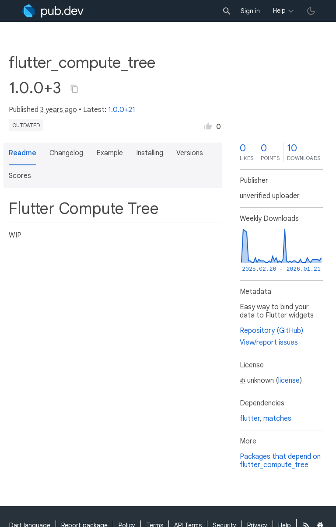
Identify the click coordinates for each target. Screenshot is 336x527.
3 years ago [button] (58, 109)
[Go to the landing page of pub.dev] (53, 10)
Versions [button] (189, 153)
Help (279, 10)
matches (277, 418)
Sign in (250, 11)
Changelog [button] (66, 153)
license (289, 380)
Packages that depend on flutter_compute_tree (280, 460)
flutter (250, 418)
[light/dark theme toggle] (311, 11)
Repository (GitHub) (271, 330)
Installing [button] (149, 153)
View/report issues (269, 342)
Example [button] (109, 153)
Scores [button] (20, 175)
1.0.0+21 (121, 109)
